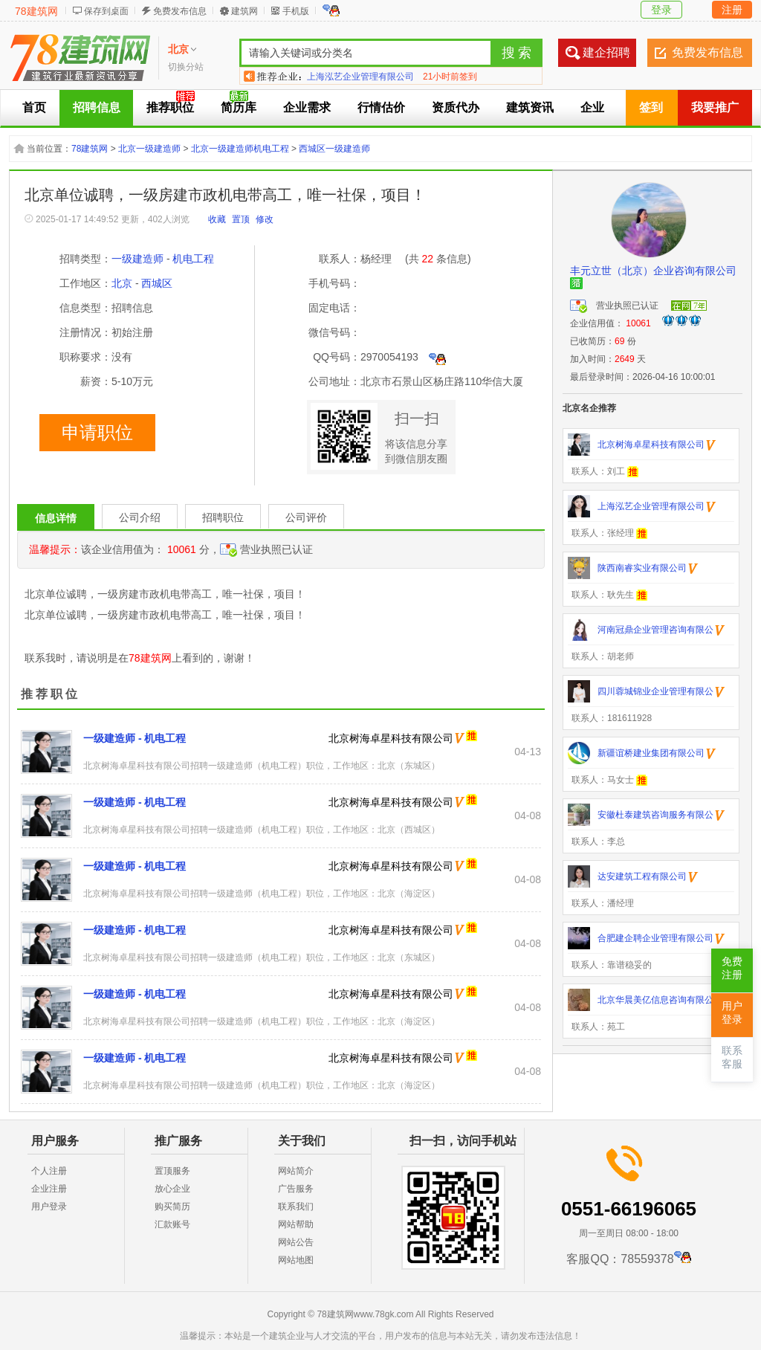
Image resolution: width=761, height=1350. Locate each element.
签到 (651, 107)
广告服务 (296, 1188)
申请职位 (97, 432)
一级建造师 (137, 259)
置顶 (241, 219)
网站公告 (296, 1242)
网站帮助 (296, 1224)
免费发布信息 (180, 11)
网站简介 (296, 1171)
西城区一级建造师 (334, 148)
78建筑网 (36, 11)
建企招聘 (606, 52)
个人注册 (49, 1171)
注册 (732, 10)
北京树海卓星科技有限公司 (390, 738)
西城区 (156, 283)
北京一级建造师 (149, 148)
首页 (34, 107)
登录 (661, 10)
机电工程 (193, 259)
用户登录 (49, 1206)
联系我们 (296, 1206)
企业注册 (49, 1188)
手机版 (295, 11)
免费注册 (732, 968)
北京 (121, 283)
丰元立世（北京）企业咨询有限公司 (653, 271)
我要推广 (715, 107)
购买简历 (172, 1206)
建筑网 (244, 11)
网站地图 (296, 1260)
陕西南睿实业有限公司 (351, 76)
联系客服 (732, 1057)
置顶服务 (172, 1171)
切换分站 (186, 67)
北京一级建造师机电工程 (240, 148)
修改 (264, 219)
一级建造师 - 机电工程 (134, 738)
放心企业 (172, 1188)
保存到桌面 (106, 11)
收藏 (217, 219)
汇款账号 (172, 1224)
